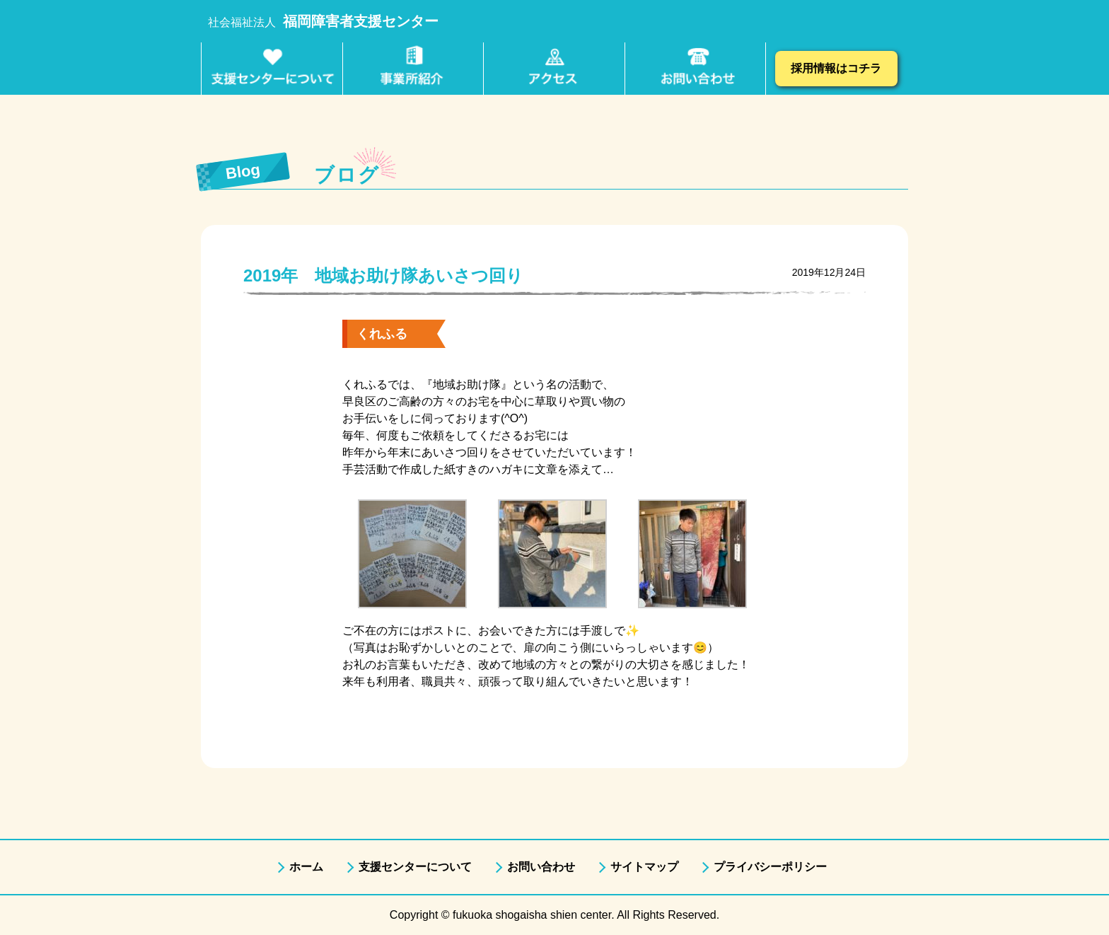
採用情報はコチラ (836, 68)
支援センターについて (415, 867)
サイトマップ (644, 867)
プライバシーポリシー (770, 867)
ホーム (306, 867)
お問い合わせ (541, 867)
